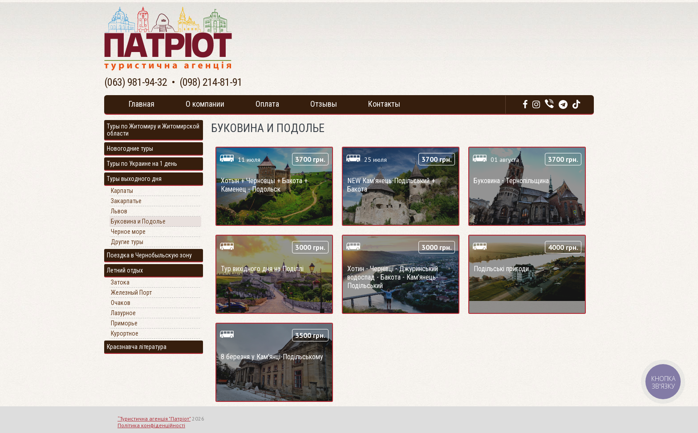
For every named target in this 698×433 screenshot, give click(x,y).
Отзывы (323, 103)
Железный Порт (131, 292)
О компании (205, 103)
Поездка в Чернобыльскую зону (149, 255)
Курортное (124, 333)
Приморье (124, 323)
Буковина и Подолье (138, 221)
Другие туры (127, 241)
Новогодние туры (130, 148)
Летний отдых (125, 270)
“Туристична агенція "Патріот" (154, 418)
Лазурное (123, 313)
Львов (119, 211)
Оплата (267, 103)
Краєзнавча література (136, 346)
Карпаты (122, 190)
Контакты (384, 103)
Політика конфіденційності (151, 425)
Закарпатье (126, 200)
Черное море (128, 231)
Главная (141, 103)
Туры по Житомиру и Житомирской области (153, 130)
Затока (120, 282)
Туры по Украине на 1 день (142, 163)
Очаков (120, 302)
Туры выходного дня (134, 178)
